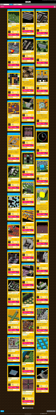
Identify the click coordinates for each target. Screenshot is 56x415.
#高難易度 (9, 26)
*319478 (45, 273)
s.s (32, 165)
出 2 (46, 111)
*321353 (45, 125)
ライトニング (45, 143)
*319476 (17, 274)
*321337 (17, 129)
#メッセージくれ (10, 87)
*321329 (45, 155)
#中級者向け (13, 323)
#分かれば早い (10, 88)
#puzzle (9, 25)
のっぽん (17, 23)
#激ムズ (31, 392)
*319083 (45, 362)
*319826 (45, 216)
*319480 (31, 259)
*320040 (31, 204)
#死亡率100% (10, 117)
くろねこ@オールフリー (15, 292)
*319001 (17, 389)
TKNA (46, 320)
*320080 (45, 183)
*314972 (31, 403)
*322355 (45, 35)
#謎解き (14, 88)
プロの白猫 (45, 82)
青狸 (32, 332)
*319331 (31, 314)
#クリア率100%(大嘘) (40, 202)
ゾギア (18, 54)
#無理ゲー (38, 84)
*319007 (31, 373)
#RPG (9, 149)
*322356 (31, 33)
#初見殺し (44, 54)
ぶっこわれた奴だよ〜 (30, 23)
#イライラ (27, 392)
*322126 (17, 97)
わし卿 (32, 391)
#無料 (15, 25)
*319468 (31, 287)
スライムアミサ (17, 208)
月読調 (18, 321)
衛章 (32, 110)
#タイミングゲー (43, 25)
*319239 (17, 332)
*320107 (31, 176)
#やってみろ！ (39, 292)
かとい (32, 222)
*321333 (31, 147)
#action (12, 25)
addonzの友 (31, 194)
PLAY (14, 34)
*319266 (45, 332)
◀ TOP (2, 411)
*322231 (31, 92)
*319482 (45, 245)
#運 (37, 351)
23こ (18, 178)
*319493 (31, 232)
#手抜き (15, 87)
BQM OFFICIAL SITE (51, 411)
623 (46, 234)
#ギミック (24, 306)
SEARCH (11, 4)
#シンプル (38, 26)
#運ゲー (43, 292)
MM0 (32, 51)
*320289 (17, 160)
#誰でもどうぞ (10, 379)
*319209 (17, 360)
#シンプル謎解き (39, 381)
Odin (46, 350)
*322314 (17, 67)
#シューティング (13, 116)
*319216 (31, 345)
